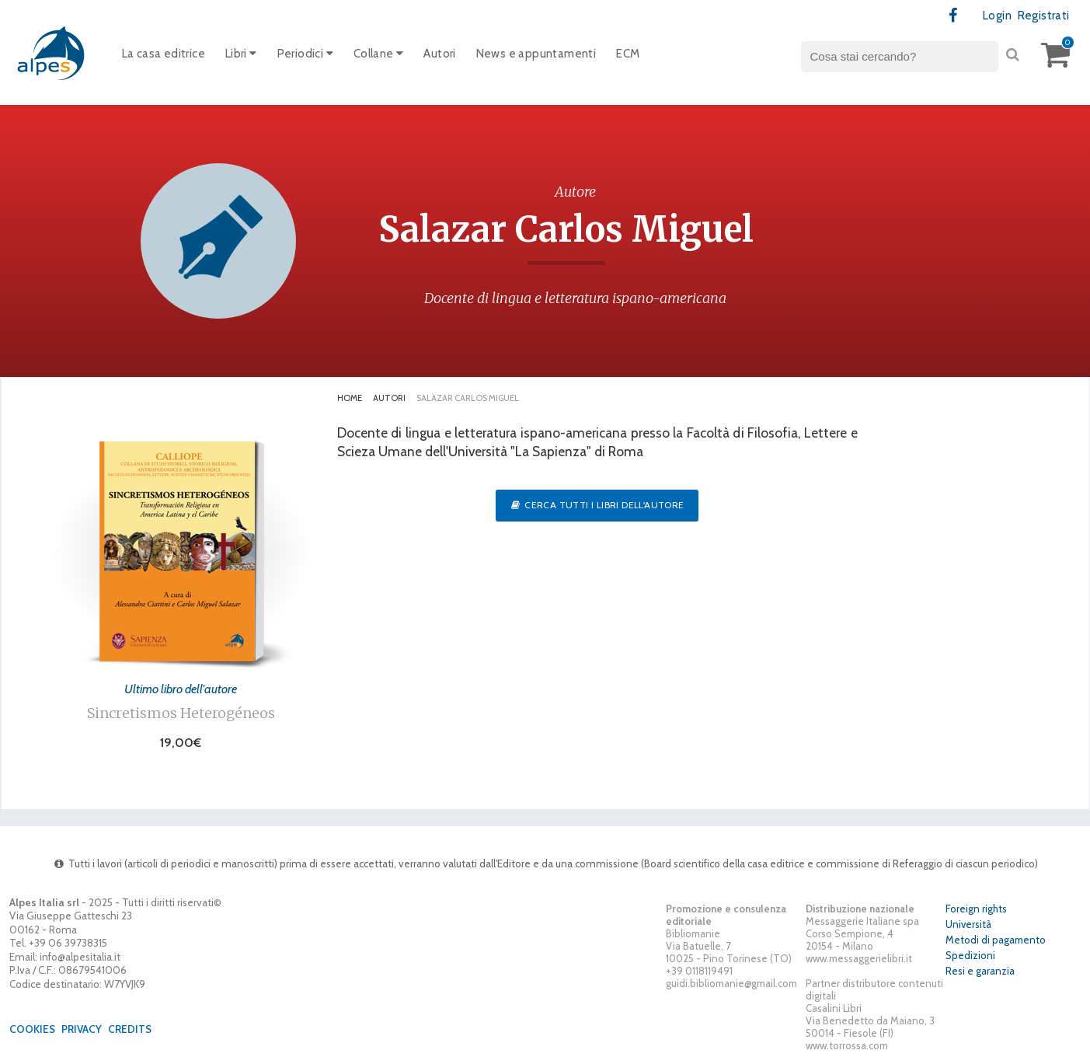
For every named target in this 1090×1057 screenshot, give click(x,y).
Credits (129, 1029)
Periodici (305, 54)
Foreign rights (976, 908)
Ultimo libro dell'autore (180, 688)
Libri (241, 54)
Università (968, 924)
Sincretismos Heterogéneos (181, 713)
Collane (378, 54)
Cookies (32, 1029)
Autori (439, 54)
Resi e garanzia (980, 971)
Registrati (1044, 16)
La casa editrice (163, 54)
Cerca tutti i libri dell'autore (597, 505)
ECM (627, 54)
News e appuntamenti (536, 54)
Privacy (81, 1029)
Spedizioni (970, 955)
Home (349, 397)
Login (997, 16)
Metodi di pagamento (995, 939)
